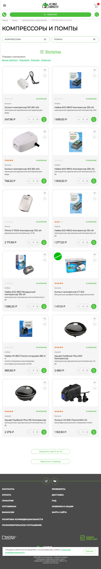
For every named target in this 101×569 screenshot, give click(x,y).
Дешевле (24, 60)
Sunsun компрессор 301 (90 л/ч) (22, 107)
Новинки (46, 60)
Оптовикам (9, 506)
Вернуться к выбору (50, 461)
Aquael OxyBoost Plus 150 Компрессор (25, 420)
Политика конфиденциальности (22, 519)
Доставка (58, 495)
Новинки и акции (62, 506)
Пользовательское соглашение (22, 525)
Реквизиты (58, 489)
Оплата (6, 495)
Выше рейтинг (10, 60)
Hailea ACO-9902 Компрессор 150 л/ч (74, 230)
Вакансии (8, 512)
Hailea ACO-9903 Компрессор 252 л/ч (74, 107)
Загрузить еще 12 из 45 (50, 451)
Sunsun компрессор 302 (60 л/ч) (22, 169)
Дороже (35, 60)
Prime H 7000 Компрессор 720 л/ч (23, 230)
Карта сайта (59, 512)
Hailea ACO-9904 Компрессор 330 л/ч (74, 169)
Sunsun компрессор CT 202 (69, 292)
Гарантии (7, 500)
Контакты (8, 489)
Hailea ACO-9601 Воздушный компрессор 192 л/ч (20, 293)
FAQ (54, 500)
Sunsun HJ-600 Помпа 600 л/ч (70, 420)
